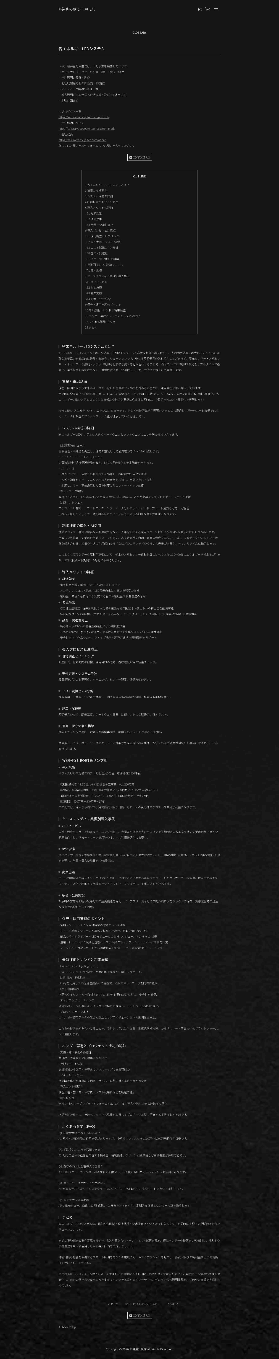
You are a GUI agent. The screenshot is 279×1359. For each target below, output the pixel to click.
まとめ (91, 327)
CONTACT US (139, 157)
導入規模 (94, 270)
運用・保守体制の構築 (102, 259)
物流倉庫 (94, 287)
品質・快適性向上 (99, 225)
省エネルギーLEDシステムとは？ (107, 185)
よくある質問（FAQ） (101, 321)
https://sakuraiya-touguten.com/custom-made (87, 128)
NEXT (171, 1303)
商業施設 (94, 293)
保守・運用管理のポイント (103, 304)
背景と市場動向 (96, 190)
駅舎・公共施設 (98, 299)
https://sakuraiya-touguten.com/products (84, 117)
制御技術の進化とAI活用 (101, 202)
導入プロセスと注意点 (100, 230)
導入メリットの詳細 (99, 207)
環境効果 (94, 219)
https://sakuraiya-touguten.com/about (82, 140)
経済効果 (94, 213)
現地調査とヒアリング (102, 236)
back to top (69, 1327)
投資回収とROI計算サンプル (104, 264)
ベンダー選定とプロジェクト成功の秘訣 (112, 316)
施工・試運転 (97, 253)
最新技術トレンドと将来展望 (105, 310)
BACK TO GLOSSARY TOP (141, 1303)
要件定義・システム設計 (104, 242)
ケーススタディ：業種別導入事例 (107, 276)
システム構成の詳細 (99, 196)
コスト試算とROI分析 (102, 247)
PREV (114, 1303)
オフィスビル (97, 282)
